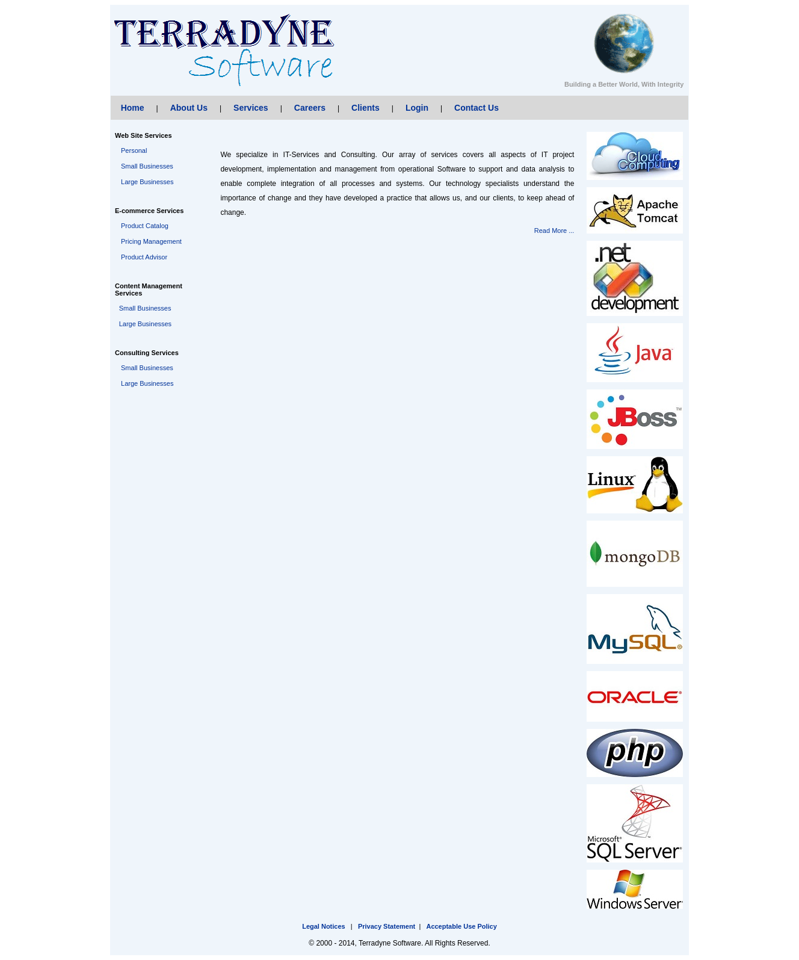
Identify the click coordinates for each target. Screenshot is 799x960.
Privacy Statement (386, 926)
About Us (189, 108)
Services (250, 108)
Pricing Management (151, 241)
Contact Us (476, 108)
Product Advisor (144, 257)
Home (132, 108)
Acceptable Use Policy (461, 926)
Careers (309, 108)
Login (417, 108)
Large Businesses (147, 181)
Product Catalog (144, 225)
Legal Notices (323, 926)
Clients (365, 108)
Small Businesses (147, 166)
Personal (134, 150)
